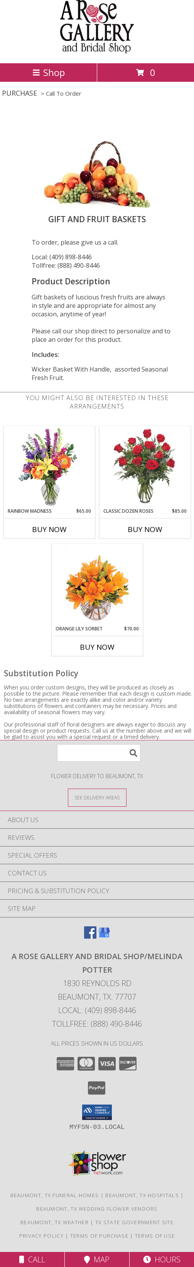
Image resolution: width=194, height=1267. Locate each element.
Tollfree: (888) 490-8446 (66, 265)
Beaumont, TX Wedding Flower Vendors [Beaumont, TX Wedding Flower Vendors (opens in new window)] (97, 1208)
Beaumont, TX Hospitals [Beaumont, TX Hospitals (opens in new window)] (142, 1195)
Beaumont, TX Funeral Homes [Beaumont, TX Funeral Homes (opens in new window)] (54, 1195)
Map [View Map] (97, 1259)
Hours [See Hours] (162, 1259)
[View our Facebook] (90, 936)
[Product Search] (98, 753)
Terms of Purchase (99, 1235)
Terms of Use (155, 1235)
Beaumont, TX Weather (54, 1222)
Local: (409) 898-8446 (62, 257)
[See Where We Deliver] (97, 797)
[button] (97, 1112)
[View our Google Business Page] (104, 936)
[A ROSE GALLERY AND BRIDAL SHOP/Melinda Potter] (97, 52)
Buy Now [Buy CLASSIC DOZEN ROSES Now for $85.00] (145, 529)
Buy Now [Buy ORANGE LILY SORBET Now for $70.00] (97, 647)
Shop (48, 72)
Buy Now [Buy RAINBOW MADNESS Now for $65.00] (49, 529)
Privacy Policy (41, 1235)
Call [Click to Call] (32, 1259)
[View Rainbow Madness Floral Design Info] (49, 467)
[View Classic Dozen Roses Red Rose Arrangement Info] (145, 467)
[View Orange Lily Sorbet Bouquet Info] (97, 585)
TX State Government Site (134, 1222)
